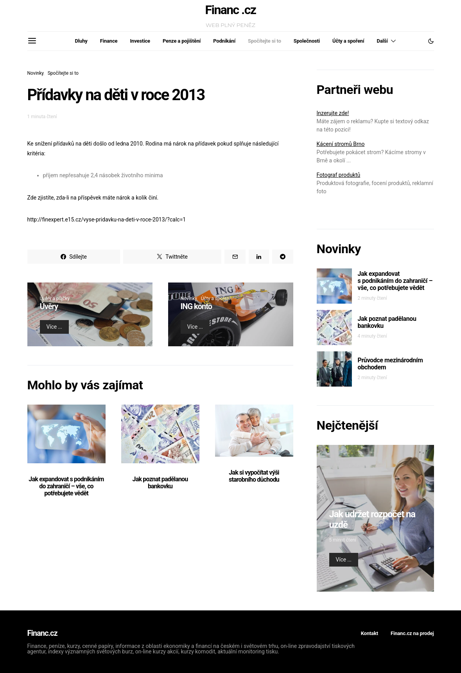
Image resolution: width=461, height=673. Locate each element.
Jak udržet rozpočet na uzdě (372, 519)
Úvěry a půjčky (55, 298)
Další (382, 41)
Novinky (35, 73)
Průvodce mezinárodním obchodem (390, 363)
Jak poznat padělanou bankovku (160, 482)
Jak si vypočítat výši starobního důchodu (254, 476)
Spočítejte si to (264, 41)
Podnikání (224, 41)
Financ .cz (230, 10)
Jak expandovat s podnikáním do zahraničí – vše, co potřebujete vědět (66, 486)
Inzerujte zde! (333, 113)
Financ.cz (42, 633)
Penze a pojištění (182, 41)
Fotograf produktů (339, 175)
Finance (109, 41)
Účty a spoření (348, 41)
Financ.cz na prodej (412, 633)
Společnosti (307, 41)
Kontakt (369, 633)
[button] (431, 41)
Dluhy (81, 41)
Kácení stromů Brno (341, 144)
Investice (140, 41)
